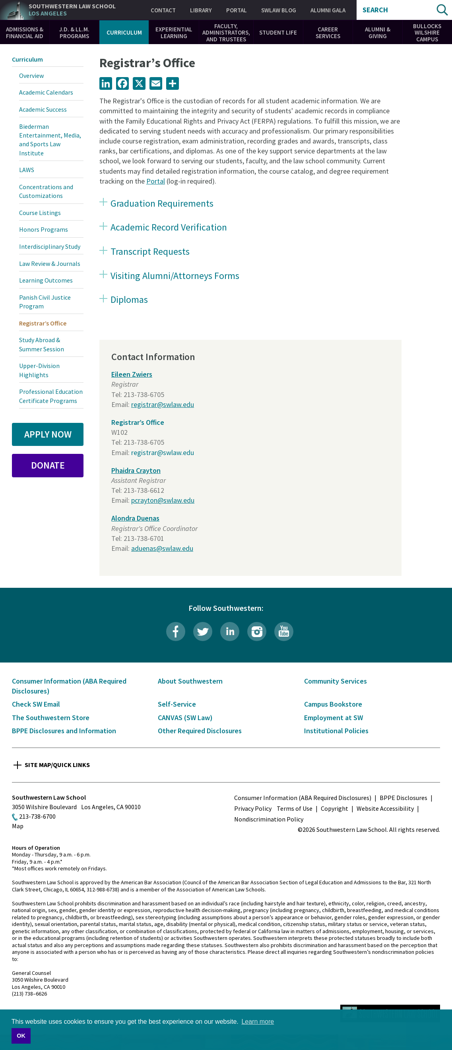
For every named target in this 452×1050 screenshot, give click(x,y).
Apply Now (48, 434)
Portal (236, 10)
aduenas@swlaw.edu (162, 548)
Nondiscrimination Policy (268, 819)
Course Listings (40, 213)
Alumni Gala (327, 10)
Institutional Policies (336, 730)
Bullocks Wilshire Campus (427, 32)
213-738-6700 (37, 816)
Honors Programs (43, 229)
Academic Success (43, 109)
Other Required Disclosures (200, 730)
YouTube (283, 631)
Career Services (328, 32)
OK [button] (21, 1036)
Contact (163, 10)
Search (375, 10)
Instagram (256, 631)
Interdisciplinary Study (49, 246)
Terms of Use (294, 808)
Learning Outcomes (46, 280)
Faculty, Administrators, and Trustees (226, 32)
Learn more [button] (257, 1021)
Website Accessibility (385, 808)
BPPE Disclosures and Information (64, 730)
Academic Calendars (46, 92)
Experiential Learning (173, 32)
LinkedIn (229, 631)
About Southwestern (190, 681)
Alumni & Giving (377, 32)
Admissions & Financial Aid (24, 32)
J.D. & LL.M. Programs (74, 32)
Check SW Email (36, 704)
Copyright (334, 808)
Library (201, 10)
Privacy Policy (253, 808)
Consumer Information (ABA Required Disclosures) (302, 798)
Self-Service (177, 704)
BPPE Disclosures (403, 798)
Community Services (335, 681)
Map (17, 826)
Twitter (202, 631)
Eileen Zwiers (131, 374)
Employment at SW (333, 717)
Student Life (278, 32)
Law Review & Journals (49, 263)
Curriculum (124, 32)
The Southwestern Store (50, 717)
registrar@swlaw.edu (162, 404)
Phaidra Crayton (136, 470)
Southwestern (72, 10)
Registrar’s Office (137, 422)
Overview (31, 75)
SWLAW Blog (278, 10)
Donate (48, 465)
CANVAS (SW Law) (185, 717)
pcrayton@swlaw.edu (162, 500)
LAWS (26, 170)
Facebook (175, 631)
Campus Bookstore (333, 704)
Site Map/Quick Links (57, 765)
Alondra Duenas (135, 518)
